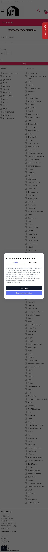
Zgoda (15, 262)
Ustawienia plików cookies (20, 258)
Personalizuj (24, 288)
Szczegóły (33, 262)
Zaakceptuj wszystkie (24, 293)
